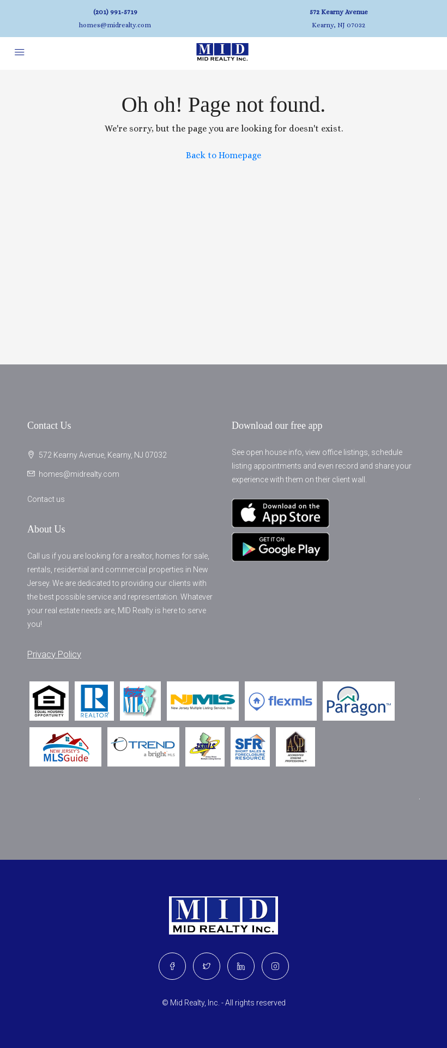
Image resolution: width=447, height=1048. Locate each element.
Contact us (46, 499)
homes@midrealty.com (115, 25)
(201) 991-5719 (115, 12)
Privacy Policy (54, 654)
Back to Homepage (223, 155)
